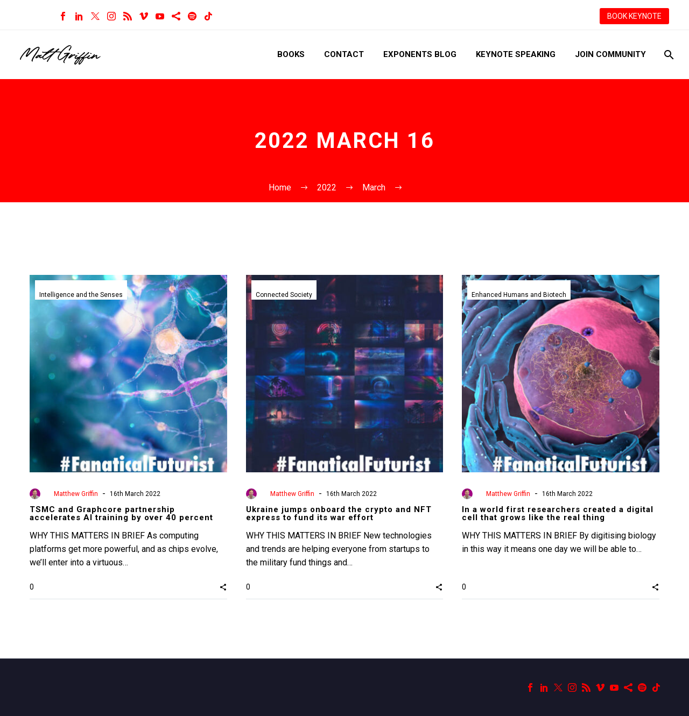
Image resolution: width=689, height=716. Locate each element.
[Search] (667, 54)
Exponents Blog (419, 54)
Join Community (610, 54)
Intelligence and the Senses (81, 295)
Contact (344, 54)
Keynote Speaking (516, 54)
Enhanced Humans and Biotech (519, 295)
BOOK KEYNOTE (634, 16)
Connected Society (284, 295)
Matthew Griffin (76, 494)
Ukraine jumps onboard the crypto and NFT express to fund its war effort (339, 513)
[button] (223, 587)
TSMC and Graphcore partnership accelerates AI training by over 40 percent (121, 513)
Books (291, 54)
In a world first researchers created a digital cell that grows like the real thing (557, 513)
